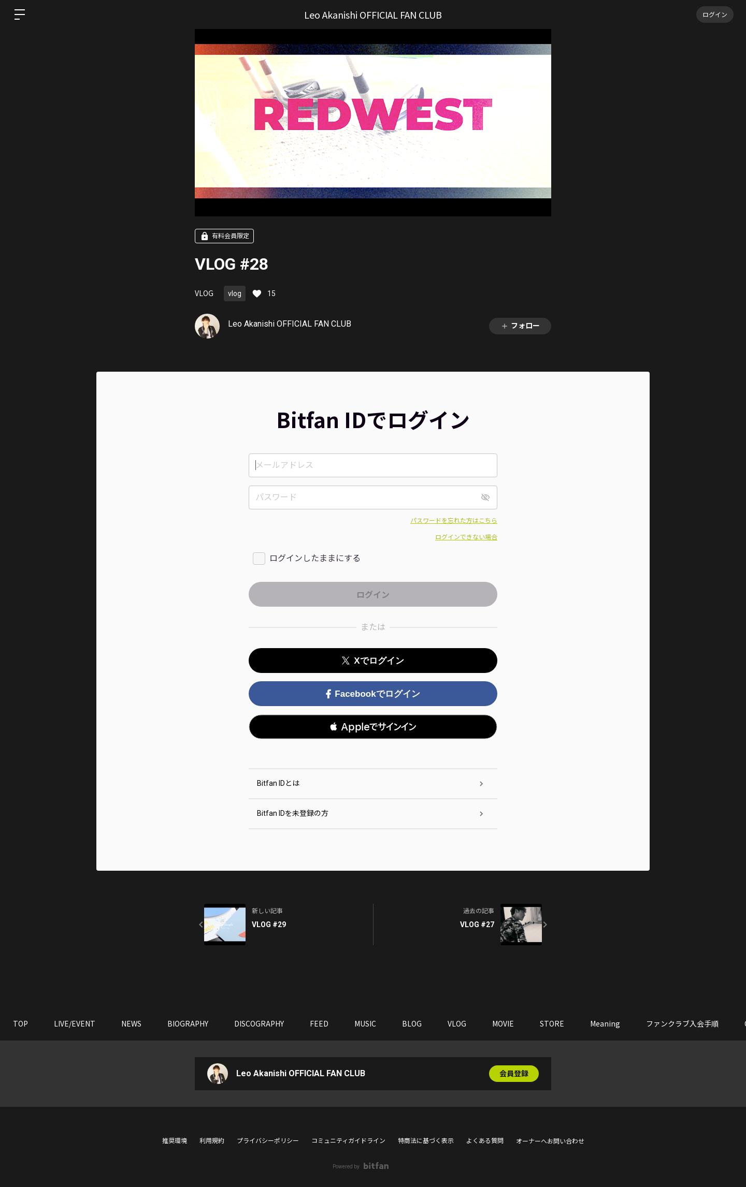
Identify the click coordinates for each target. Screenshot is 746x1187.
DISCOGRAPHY (259, 1023)
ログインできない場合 (466, 537)
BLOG (412, 1023)
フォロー (520, 325)
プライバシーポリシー (268, 1141)
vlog (234, 293)
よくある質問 (485, 1141)
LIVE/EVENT (74, 1023)
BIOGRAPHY (187, 1023)
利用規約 (211, 1141)
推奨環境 (174, 1141)
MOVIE (503, 1023)
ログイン (714, 14)
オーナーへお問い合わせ (550, 1141)
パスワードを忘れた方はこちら (453, 520)
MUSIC (365, 1023)
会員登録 (513, 1073)
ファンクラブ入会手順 (682, 1023)
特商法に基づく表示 (426, 1141)
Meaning (605, 1023)
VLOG (204, 293)
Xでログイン (373, 661)
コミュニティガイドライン (348, 1141)
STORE (552, 1023)
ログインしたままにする (315, 558)
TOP (20, 1023)
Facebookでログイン (373, 694)
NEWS (131, 1023)
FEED (319, 1023)
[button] (373, 726)
